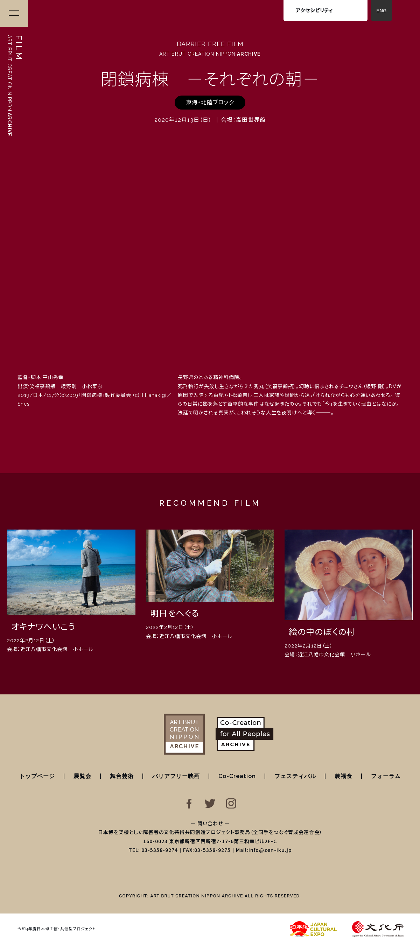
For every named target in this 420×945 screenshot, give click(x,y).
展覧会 (82, 776)
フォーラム (386, 776)
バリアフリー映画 (176, 776)
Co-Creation (237, 776)
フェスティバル (295, 776)
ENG (382, 10)
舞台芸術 (122, 776)
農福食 (343, 776)
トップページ (37, 776)
